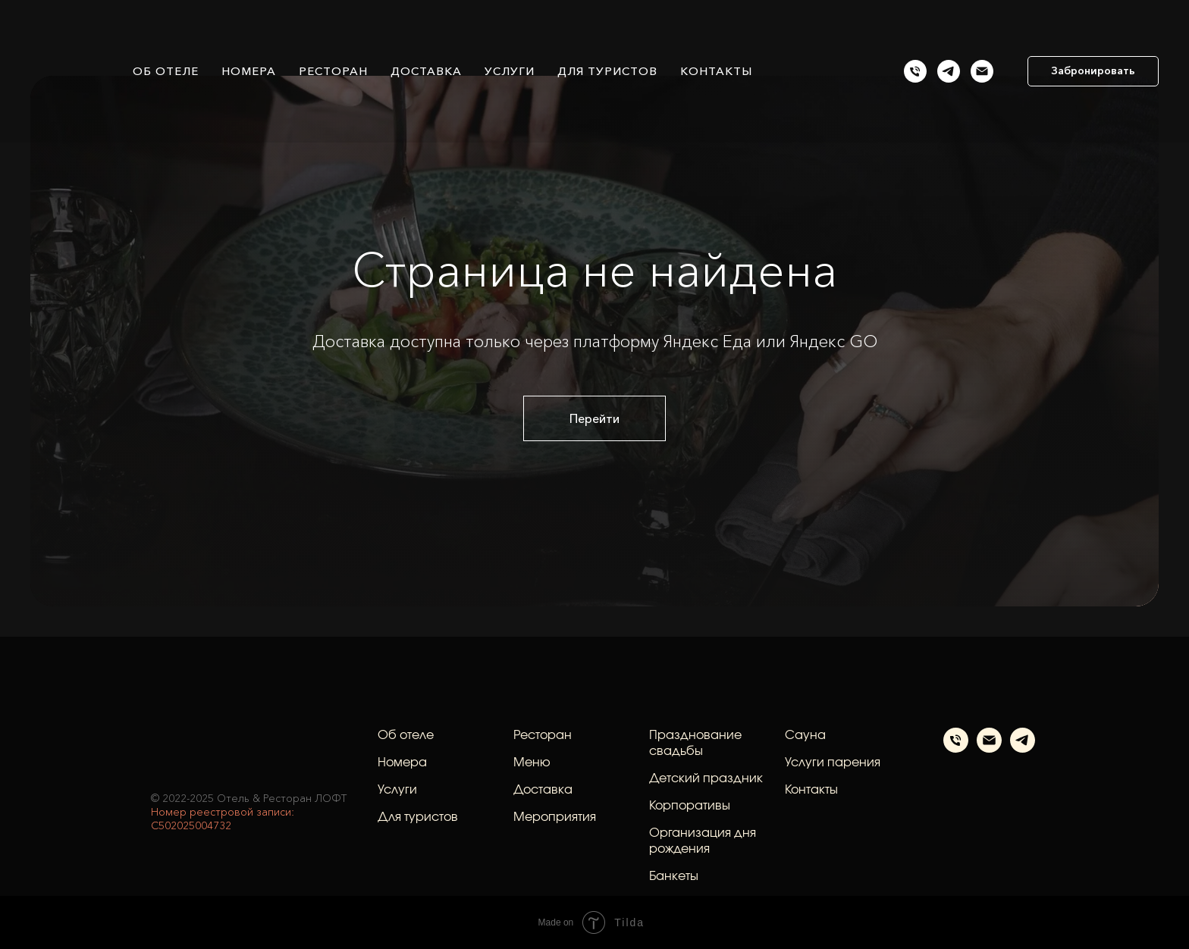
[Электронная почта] (989, 748)
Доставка (426, 71)
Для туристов (607, 71)
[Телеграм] (948, 71)
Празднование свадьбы (695, 743)
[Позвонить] (915, 71)
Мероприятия (554, 817)
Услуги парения (832, 762)
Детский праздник (706, 778)
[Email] (982, 71)
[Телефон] (955, 748)
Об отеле (166, 71)
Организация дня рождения (702, 841)
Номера (248, 71)
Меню (532, 762)
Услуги (510, 71)
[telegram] (1022, 748)
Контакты (716, 71)
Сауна (805, 735)
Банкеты (673, 876)
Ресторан (333, 71)
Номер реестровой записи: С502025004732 (222, 818)
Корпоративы (689, 806)
